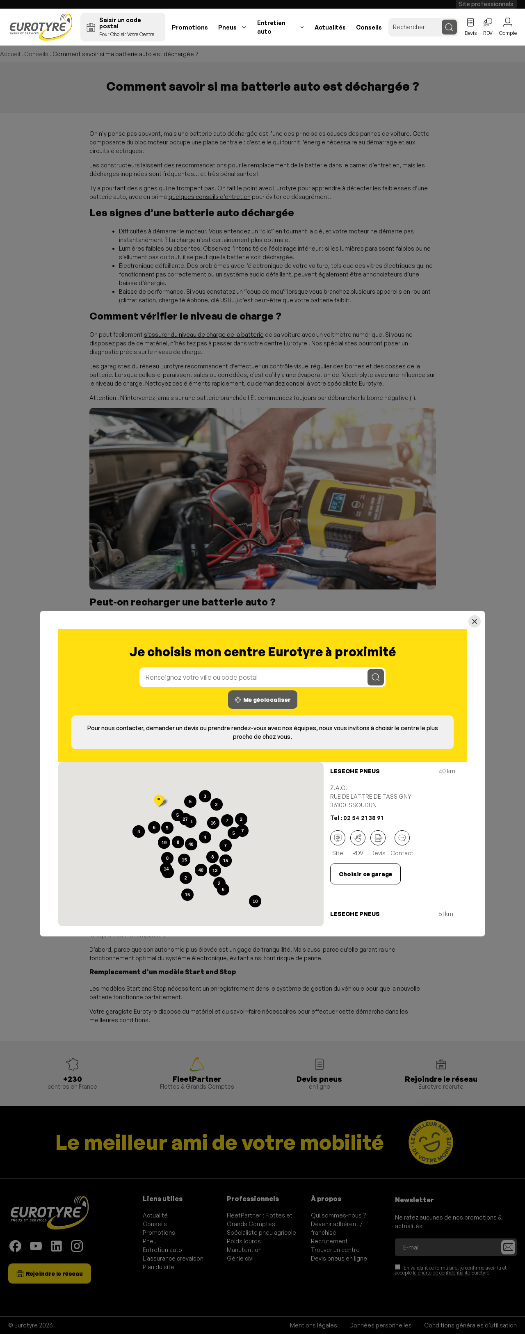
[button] (158, 802)
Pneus (227, 27)
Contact (401, 843)
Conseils (369, 27)
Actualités (330, 27)
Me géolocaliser (263, 699)
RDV (357, 843)
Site (337, 843)
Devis (378, 843)
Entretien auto (271, 27)
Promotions (190, 27)
